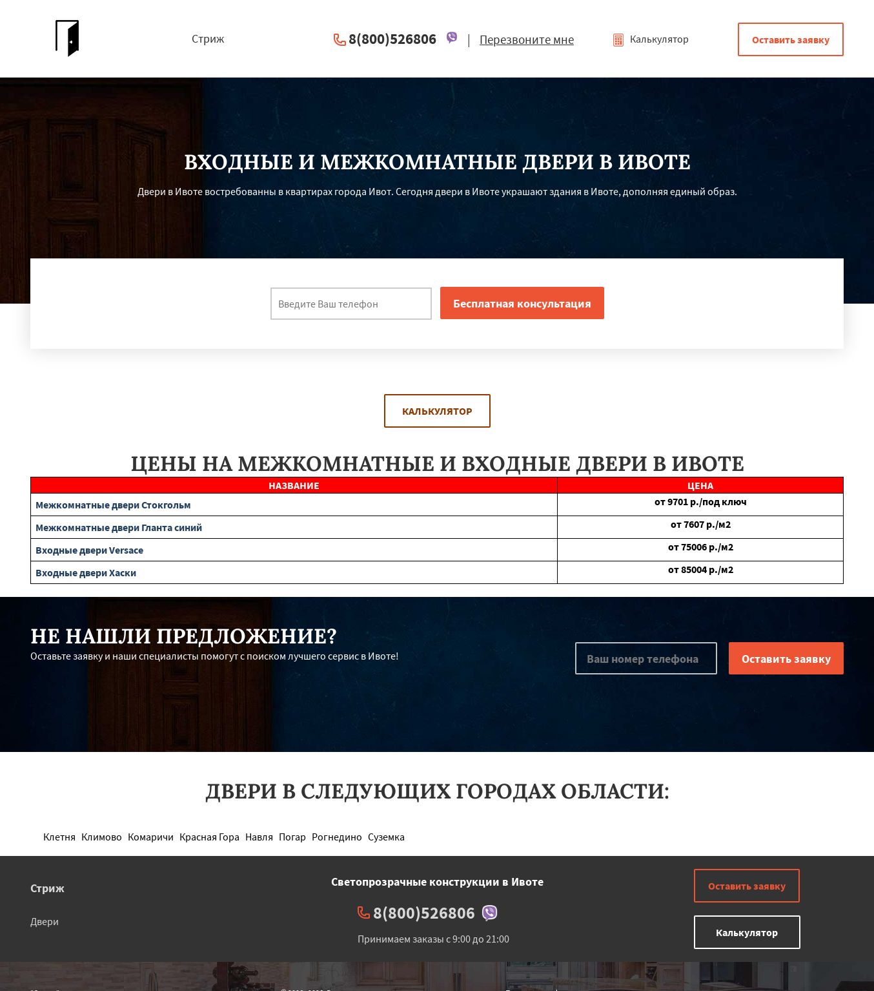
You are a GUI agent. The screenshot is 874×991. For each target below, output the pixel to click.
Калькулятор (650, 38)
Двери (44, 921)
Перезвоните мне (527, 39)
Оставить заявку (790, 39)
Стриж (47, 888)
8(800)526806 (392, 38)
